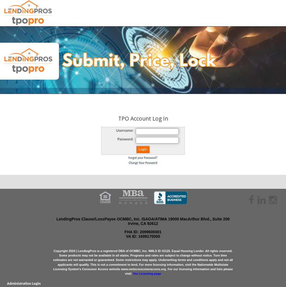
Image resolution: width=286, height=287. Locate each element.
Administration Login (24, 283)
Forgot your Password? (142, 158)
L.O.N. (272, 283)
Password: (126, 139)
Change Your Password (143, 163)
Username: (125, 130)
